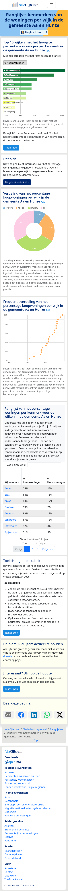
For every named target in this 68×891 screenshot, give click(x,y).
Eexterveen (11, 526)
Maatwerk (10, 875)
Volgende (47, 549)
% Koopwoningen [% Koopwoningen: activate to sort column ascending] (32, 480)
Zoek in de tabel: (34, 464)
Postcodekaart (12, 858)
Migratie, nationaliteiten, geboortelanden (28, 808)
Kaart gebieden (13, 850)
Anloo (8, 501)
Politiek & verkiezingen (17, 815)
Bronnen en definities (16, 829)
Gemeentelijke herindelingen (21, 833)
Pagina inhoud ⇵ (34, 32)
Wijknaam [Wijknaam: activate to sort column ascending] (11, 482)
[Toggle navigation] (51, 5)
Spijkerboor (11, 532)
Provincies (10, 783)
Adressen (9, 772)
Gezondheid (11, 801)
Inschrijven (11, 689)
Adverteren (10, 868)
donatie (7, 656)
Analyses (9, 826)
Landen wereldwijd (15, 787)
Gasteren (10, 507)
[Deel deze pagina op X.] (59, 715)
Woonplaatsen (25, 779)
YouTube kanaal (13, 879)
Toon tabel (11, 147)
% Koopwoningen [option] (14, 63)
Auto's (8, 797)
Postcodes (10, 779)
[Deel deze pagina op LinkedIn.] (34, 715)
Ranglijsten (11, 632)
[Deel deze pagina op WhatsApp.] (46, 715)
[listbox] (15, 62)
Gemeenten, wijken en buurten (22, 776)
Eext (7, 494)
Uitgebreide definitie (17, 182)
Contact (8, 872)
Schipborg (10, 519)
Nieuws (8, 837)
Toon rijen (33, 543)
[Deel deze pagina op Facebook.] (21, 715)
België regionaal (36, 787)
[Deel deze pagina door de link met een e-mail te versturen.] (8, 715)
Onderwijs (10, 812)
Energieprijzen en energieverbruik (24, 804)
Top (36, 740)
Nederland (23, 783)
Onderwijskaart (13, 854)
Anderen (9, 513)
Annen (8, 488)
